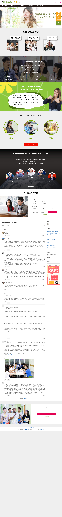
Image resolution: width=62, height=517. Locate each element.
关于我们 (57, 5)
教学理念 (22, 5)
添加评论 (7, 225)
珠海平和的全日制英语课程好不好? (52, 247)
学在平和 (48, 5)
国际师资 (31, 5)
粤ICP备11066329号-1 (27, 429)
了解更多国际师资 (31, 186)
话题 (31, 427)
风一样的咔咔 (6, 269)
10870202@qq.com (52, 223)
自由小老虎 (6, 341)
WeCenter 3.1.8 (41, 429)
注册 (27, 398)
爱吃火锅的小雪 (6, 238)
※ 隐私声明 (44, 214)
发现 (28, 427)
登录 (25, 398)
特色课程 (13, 5)
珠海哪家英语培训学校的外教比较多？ (52, 231)
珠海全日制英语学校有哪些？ (51, 245)
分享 (44, 225)
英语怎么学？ (49, 236)
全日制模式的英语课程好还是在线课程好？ (53, 237)
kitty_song (5, 232)
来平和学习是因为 (40, 5)
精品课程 (4, 5)
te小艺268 (5, 282)
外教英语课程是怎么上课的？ (51, 239)
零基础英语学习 (10, 354)
